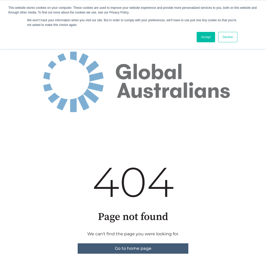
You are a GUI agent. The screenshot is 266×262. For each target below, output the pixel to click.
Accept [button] (206, 37)
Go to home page (133, 248)
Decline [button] (228, 37)
